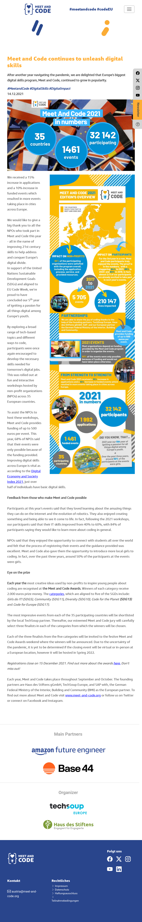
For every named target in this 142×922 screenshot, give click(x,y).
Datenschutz (60, 889)
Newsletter (138, 110)
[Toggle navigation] (129, 9)
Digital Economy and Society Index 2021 (24, 476)
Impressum (60, 885)
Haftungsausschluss (64, 893)
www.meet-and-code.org (83, 695)
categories (56, 594)
